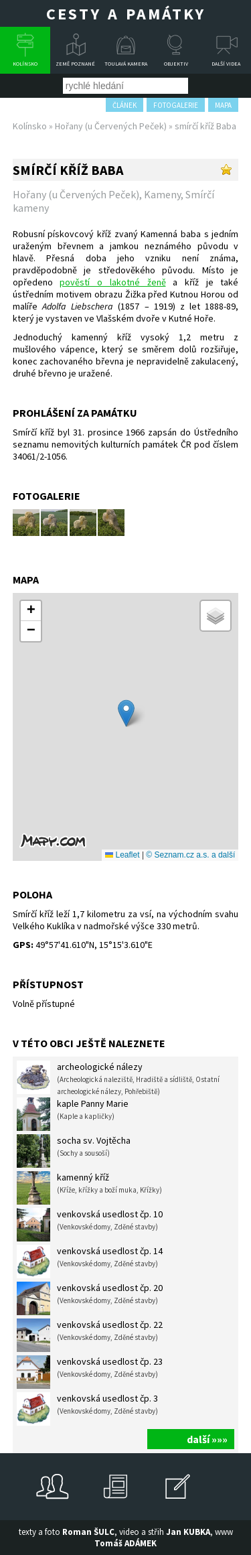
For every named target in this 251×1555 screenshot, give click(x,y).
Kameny (162, 194)
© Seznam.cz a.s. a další (190, 855)
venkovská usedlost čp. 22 (90, 1335)
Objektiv (176, 63)
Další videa (226, 63)
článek (124, 105)
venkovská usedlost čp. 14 (90, 1261)
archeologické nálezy (118, 1078)
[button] (126, 713)
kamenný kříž (89, 1188)
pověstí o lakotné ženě (112, 282)
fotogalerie (175, 105)
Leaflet (122, 855)
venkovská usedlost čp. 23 (90, 1372)
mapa (223, 105)
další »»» (207, 1439)
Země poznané (75, 63)
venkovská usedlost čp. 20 (90, 1298)
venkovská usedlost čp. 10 (90, 1224)
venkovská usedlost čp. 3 (87, 1409)
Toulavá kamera (125, 63)
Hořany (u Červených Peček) (111, 126)
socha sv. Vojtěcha (74, 1151)
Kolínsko (25, 63)
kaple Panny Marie (73, 1114)
